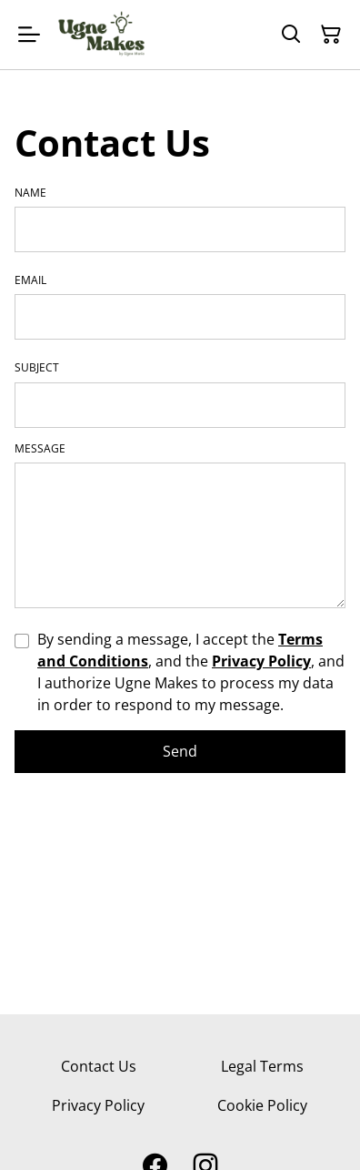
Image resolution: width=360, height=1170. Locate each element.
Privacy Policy (261, 661)
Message (40, 449)
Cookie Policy (262, 1105)
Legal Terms (262, 1066)
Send (180, 751)
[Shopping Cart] (331, 35)
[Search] (291, 35)
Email (30, 280)
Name (30, 193)
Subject (37, 367)
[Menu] (29, 34)
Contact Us (98, 1066)
